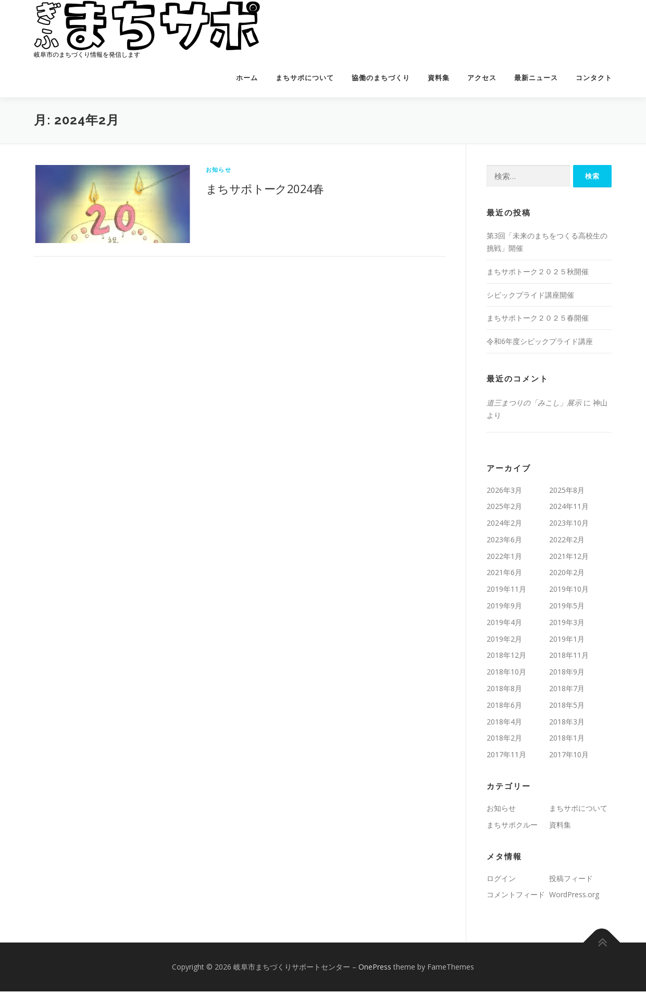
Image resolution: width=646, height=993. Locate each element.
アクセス (481, 78)
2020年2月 (567, 574)
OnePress (374, 968)
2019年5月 (567, 607)
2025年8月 (567, 492)
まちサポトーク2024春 (265, 190)
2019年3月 (567, 624)
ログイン (501, 880)
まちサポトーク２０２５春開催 (538, 319)
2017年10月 (569, 756)
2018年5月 (567, 706)
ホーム (247, 78)
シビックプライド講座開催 (530, 296)
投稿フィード (571, 880)
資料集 (439, 78)
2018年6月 (504, 706)
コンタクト (594, 78)
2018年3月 (567, 723)
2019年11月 (506, 590)
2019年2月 (504, 640)
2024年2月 (504, 524)
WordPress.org (574, 896)
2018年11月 (569, 657)
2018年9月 (567, 673)
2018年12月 (506, 657)
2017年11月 (506, 756)
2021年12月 (569, 558)
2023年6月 (504, 541)
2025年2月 (504, 508)
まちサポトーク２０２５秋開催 (538, 273)
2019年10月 (569, 590)
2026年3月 (504, 492)
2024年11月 (569, 508)
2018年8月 (504, 690)
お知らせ (218, 171)
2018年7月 (567, 690)
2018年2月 (504, 740)
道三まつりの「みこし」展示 (534, 404)
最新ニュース (536, 78)
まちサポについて (305, 78)
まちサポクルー (512, 826)
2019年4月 (504, 624)
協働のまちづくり (381, 78)
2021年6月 (504, 574)
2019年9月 (504, 607)
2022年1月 (504, 558)
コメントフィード (516, 896)
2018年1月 (567, 740)
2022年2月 (567, 541)
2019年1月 (567, 640)
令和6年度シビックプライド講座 (540, 343)
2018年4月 (504, 723)
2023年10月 (569, 524)
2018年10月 (506, 673)
